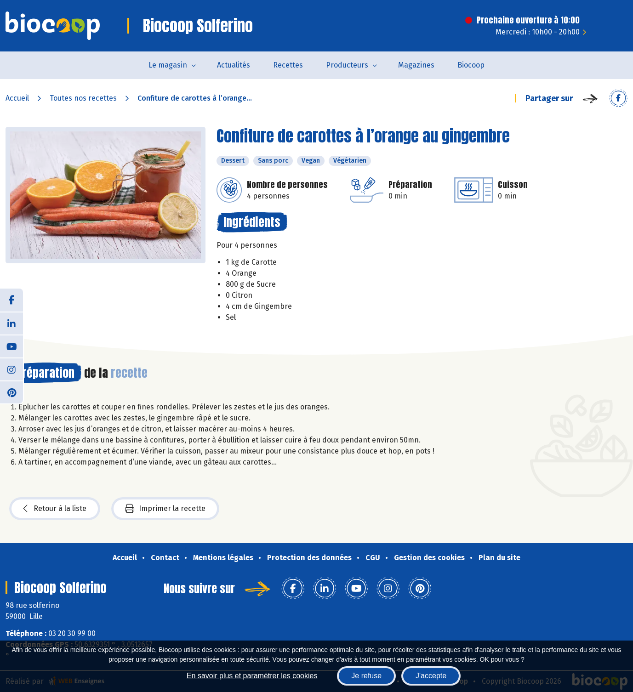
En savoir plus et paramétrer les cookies (252, 676)
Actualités (233, 65)
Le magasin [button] (167, 65)
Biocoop (471, 65)
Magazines (416, 65)
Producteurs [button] (347, 65)
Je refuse (366, 676)
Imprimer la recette (165, 508)
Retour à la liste (54, 508)
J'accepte (431, 676)
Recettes (288, 65)
